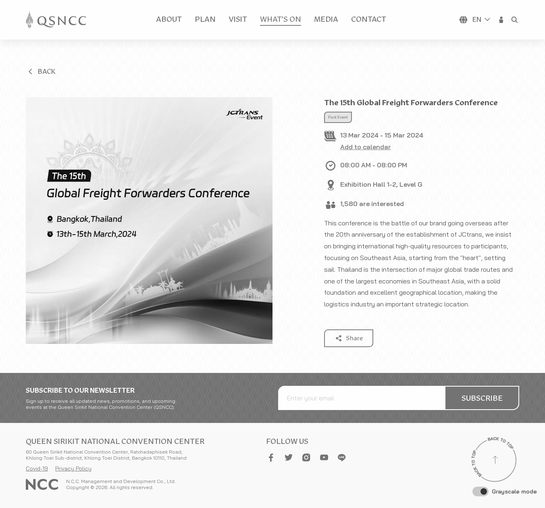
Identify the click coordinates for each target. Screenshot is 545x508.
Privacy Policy (73, 468)
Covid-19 (37, 468)
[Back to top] (495, 461)
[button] (501, 20)
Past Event (338, 117)
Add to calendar (365, 147)
